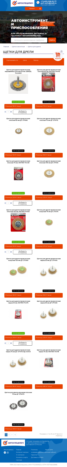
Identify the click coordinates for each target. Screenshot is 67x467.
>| (15, 434)
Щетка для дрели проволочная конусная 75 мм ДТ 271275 (49, 210)
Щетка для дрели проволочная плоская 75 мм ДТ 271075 (49, 119)
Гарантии (34, 455)
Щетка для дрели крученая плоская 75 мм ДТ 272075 (18, 393)
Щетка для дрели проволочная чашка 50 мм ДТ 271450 (49, 259)
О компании (20, 455)
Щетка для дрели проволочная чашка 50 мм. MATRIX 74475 (18, 302)
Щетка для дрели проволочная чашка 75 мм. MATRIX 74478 (49, 350)
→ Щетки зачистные (17, 46)
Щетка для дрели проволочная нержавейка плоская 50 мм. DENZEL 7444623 (18, 71)
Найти (52, 40)
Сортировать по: (12, 60)
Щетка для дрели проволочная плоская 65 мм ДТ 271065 (18, 119)
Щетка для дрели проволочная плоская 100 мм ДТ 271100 (49, 162)
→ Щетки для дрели (33, 46)
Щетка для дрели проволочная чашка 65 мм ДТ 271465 (49, 302)
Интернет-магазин (22, 452)
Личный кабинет (48, 5)
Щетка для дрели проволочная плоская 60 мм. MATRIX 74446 (49, 70)
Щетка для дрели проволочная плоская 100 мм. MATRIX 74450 (18, 210)
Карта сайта (49, 449)
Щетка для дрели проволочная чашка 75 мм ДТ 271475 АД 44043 (18, 350)
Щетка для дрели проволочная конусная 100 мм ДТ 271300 (18, 259)
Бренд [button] (36, 60)
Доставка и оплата (37, 457)
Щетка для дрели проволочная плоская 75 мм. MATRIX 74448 (18, 162)
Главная (6, 46)
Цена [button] (25, 60)
